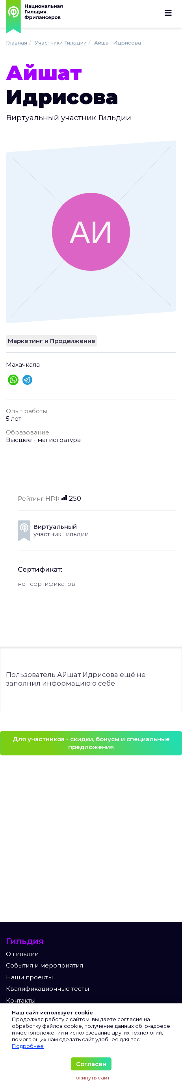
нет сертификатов (46, 583)
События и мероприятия (44, 965)
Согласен (91, 1064)
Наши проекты (29, 977)
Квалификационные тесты (47, 988)
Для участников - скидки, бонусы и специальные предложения (91, 743)
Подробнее (28, 1046)
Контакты (20, 1000)
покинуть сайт (91, 1077)
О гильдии (22, 954)
